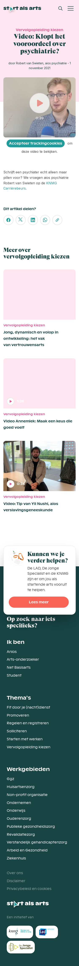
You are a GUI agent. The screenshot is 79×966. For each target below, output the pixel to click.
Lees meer (39, 602)
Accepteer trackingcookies (35, 143)
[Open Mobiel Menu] (71, 8)
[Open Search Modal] (60, 8)
